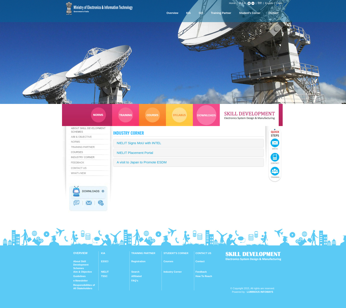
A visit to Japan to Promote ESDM (142, 162)
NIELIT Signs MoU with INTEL (139, 143)
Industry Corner (173, 271)
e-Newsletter (80, 280)
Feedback (201, 271)
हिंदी (260, 3)
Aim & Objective (82, 271)
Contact (273, 13)
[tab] (188, 143)
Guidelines (79, 276)
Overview (172, 13)
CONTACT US (203, 253)
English (269, 3)
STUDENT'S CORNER (176, 253)
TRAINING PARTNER (143, 253)
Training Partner (221, 13)
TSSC (104, 276)
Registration (138, 261)
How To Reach (204, 276)
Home (232, 3)
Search (135, 271)
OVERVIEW (80, 253)
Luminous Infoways (260, 292)
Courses (168, 261)
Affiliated (136, 276)
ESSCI (104, 261)
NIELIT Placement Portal (135, 153)
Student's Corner (250, 13)
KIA (188, 13)
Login (279, 3)
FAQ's (134, 280)
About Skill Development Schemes (80, 265)
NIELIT (105, 271)
